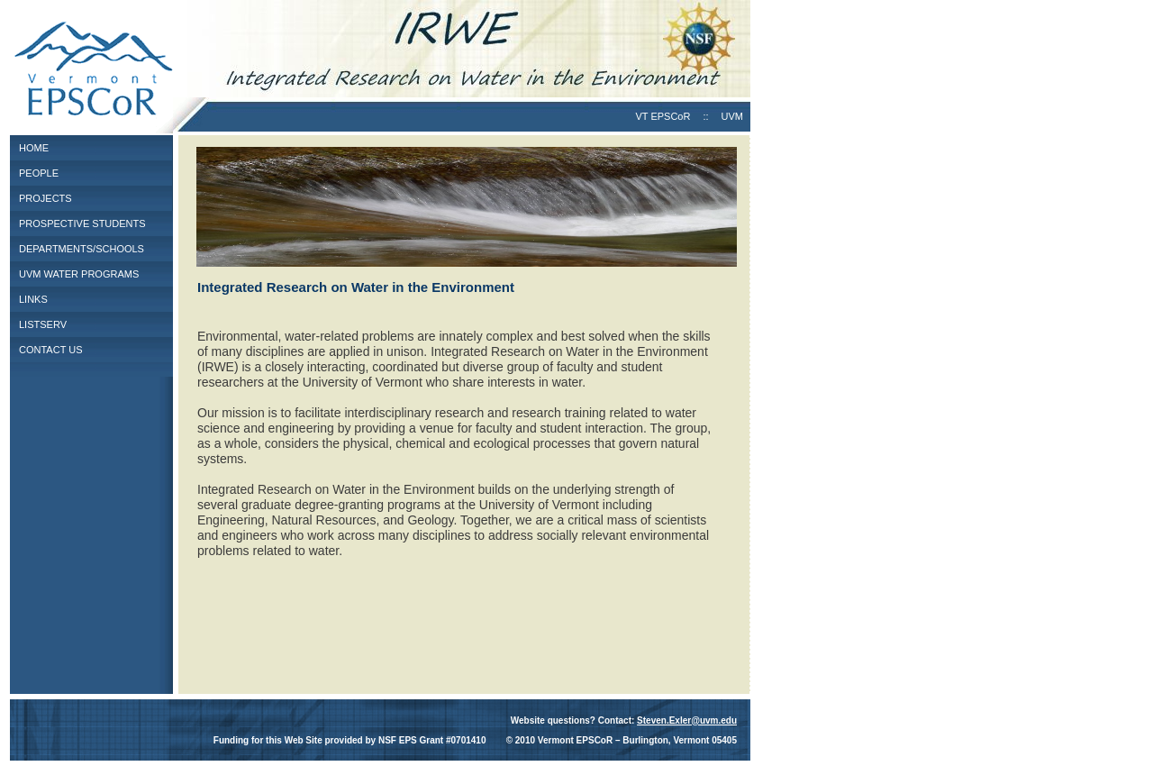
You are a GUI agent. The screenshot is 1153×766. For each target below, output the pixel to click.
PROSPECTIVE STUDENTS (82, 223)
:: (705, 116)
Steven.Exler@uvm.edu (687, 720)
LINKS (33, 299)
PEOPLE (39, 173)
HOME (34, 147)
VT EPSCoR (662, 116)
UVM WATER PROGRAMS (79, 274)
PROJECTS (45, 198)
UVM (732, 116)
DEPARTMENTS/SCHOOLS (81, 248)
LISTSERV (43, 324)
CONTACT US (51, 349)
